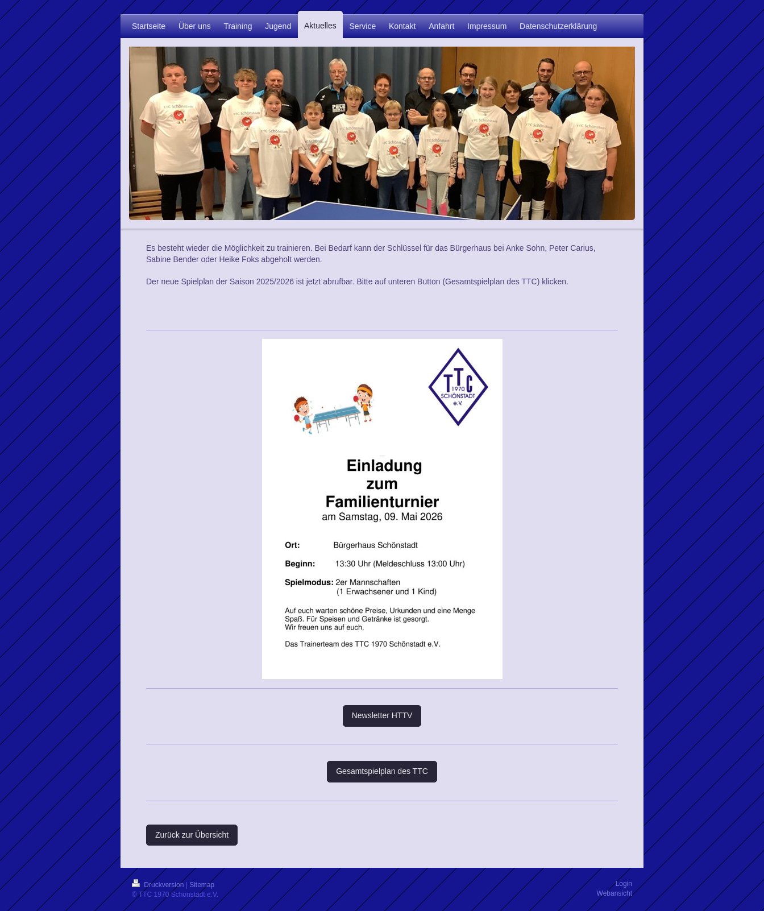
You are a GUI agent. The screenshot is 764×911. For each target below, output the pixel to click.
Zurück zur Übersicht (192, 834)
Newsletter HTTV (382, 715)
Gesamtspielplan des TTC (382, 771)
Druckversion (159, 885)
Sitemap (201, 885)
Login (624, 884)
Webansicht (614, 893)
